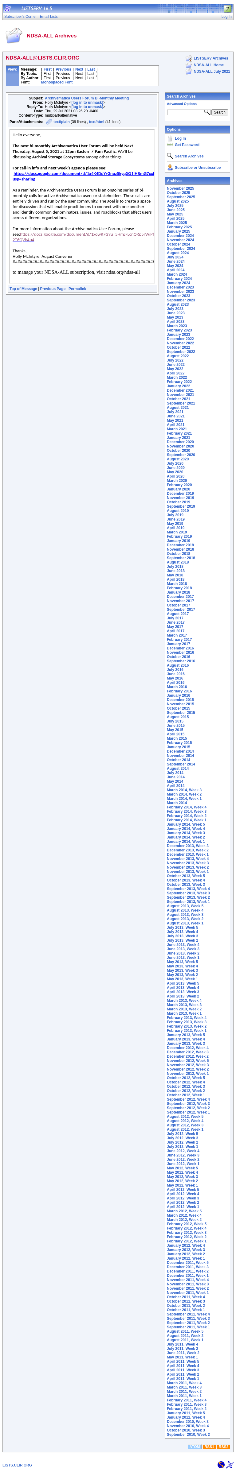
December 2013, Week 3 (188, 846)
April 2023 (175, 322)
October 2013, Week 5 (186, 876)
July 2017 (175, 618)
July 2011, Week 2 (182, 1348)
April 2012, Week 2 (183, 1202)
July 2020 (175, 463)
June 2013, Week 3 (183, 949)
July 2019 (175, 515)
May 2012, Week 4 (182, 1172)
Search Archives (181, 96)
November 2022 (180, 343)
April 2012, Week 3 (183, 1198)
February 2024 (179, 279)
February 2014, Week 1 (186, 820)
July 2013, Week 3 (182, 936)
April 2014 (175, 786)
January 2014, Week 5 (186, 824)
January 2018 (178, 592)
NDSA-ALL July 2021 (212, 71)
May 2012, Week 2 (182, 1181)
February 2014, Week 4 (186, 807)
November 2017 (180, 601)
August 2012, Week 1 (185, 1129)
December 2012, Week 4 (188, 1048)
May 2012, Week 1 (182, 1185)
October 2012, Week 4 (186, 1082)
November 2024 (180, 240)
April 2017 (175, 631)
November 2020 (180, 446)
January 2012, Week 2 (186, 1254)
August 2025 (178, 201)
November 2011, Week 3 (188, 1284)
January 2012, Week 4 (186, 1245)
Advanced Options (182, 104)
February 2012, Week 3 (186, 1232)
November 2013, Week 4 (188, 859)
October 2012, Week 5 (186, 1078)
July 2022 (175, 360)
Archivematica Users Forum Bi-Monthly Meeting (87, 98)
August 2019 (178, 511)
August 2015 (178, 717)
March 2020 (177, 480)
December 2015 (180, 700)
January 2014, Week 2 (186, 837)
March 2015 (177, 738)
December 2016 (180, 648)
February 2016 (179, 691)
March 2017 (177, 635)
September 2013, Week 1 (188, 902)
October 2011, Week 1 (186, 1310)
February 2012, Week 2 (186, 1237)
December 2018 (180, 545)
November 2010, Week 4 (188, 1426)
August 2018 (178, 562)
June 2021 (176, 416)
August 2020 (178, 459)
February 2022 (179, 382)
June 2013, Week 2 (183, 953)
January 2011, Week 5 (186, 1413)
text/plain (61, 122)
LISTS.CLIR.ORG (17, 1465)
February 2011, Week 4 (186, 1400)
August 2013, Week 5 (185, 906)
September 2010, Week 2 (188, 1434)
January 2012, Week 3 (186, 1250)
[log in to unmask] (87, 102)
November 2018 (180, 549)
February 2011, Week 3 (186, 1404)
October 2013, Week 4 (186, 880)
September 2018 (181, 558)
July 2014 (175, 773)
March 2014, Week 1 (184, 798)
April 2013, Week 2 (183, 996)
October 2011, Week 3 (186, 1301)
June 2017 (176, 622)
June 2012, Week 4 (183, 1151)
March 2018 (177, 584)
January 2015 (178, 747)
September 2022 (181, 352)
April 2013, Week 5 (183, 983)
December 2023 (180, 287)
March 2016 (177, 687)
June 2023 (176, 313)
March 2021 (177, 429)
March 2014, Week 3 (184, 790)
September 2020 (181, 455)
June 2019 (176, 519)
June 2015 (176, 725)
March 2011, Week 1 (184, 1396)
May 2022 (175, 369)
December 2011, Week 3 (188, 1267)
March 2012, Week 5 (184, 1211)
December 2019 (180, 493)
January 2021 (178, 438)
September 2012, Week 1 (188, 1112)
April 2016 (175, 682)
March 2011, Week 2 (184, 1391)
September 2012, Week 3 (188, 1104)
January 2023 (178, 334)
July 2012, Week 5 (182, 1134)
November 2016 (180, 652)
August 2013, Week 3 (185, 914)
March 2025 (177, 223)
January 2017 (178, 644)
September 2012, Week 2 (188, 1108)
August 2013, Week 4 (185, 910)
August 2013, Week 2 (185, 919)
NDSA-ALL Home (209, 65)
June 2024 (176, 261)
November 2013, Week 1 (188, 872)
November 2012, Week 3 (188, 1065)
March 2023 (177, 326)
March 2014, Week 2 (184, 794)
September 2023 (181, 300)
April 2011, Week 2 (183, 1374)
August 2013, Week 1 (185, 923)
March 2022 (177, 377)
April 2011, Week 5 (183, 1361)
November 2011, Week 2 (188, 1288)
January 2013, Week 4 (186, 1039)
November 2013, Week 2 (188, 867)
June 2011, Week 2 (183, 1353)
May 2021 (175, 420)
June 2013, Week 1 (183, 957)
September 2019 (181, 506)
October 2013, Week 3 (186, 884)
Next (79, 69)
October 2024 (178, 244)
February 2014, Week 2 (186, 816)
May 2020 (175, 472)
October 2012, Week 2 (186, 1091)
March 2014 (177, 803)
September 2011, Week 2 (188, 1323)
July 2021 (175, 412)
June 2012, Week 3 (183, 1155)
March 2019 (177, 532)
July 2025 (175, 205)
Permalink (77, 289)
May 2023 (175, 317)
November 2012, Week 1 (188, 1073)
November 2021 (180, 395)
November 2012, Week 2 (188, 1069)
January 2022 (178, 386)
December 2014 (180, 751)
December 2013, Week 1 (188, 854)
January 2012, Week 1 (186, 1258)
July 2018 (175, 566)
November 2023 (180, 291)
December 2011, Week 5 (188, 1263)
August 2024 (178, 253)
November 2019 (180, 498)
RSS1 (209, 1447)
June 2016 (176, 674)
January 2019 (178, 541)
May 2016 (175, 678)
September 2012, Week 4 (188, 1099)
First (48, 69)
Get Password (187, 145)
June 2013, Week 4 (183, 945)
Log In (180, 138)
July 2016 (175, 670)
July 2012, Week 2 (182, 1142)
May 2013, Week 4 (182, 966)
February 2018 (179, 588)
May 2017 (175, 627)
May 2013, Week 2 (182, 975)
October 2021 (178, 399)
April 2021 (175, 425)
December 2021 (180, 390)
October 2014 (178, 760)
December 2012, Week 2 (188, 1056)
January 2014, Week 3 (186, 833)
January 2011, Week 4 (186, 1417)
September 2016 (181, 661)
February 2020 (179, 485)
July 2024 (175, 257)
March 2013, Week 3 (184, 1005)
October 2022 (178, 347)
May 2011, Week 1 (182, 1357)
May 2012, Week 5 (182, 1168)
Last (91, 69)
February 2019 (179, 536)
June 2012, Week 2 (183, 1159)
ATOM (194, 1447)
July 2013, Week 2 (182, 940)
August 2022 (178, 356)
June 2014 (176, 777)
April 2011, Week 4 (183, 1366)
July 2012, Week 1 (182, 1147)
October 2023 (178, 296)
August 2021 (178, 407)
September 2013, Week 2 (188, 897)
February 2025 (179, 227)
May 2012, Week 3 (182, 1177)
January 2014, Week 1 (186, 841)
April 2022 (175, 373)
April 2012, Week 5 (183, 1189)
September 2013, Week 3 (188, 893)
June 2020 (176, 468)
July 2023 (175, 309)
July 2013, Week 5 (182, 927)
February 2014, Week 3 (186, 811)
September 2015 (181, 713)
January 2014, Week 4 (186, 829)
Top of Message (23, 289)
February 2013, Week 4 (186, 1018)
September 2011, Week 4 (188, 1314)
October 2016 (178, 657)
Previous (63, 69)
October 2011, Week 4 (186, 1297)
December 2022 (180, 339)
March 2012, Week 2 (184, 1220)
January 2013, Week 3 (186, 1043)
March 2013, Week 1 (184, 1013)
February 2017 (179, 639)
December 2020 (180, 442)
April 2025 (175, 218)
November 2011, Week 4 (188, 1280)
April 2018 (175, 579)
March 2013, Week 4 (184, 1000)
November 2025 (180, 188)
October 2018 (178, 554)
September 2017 (181, 609)
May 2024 (175, 266)
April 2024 (175, 270)
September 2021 (181, 403)
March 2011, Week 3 (184, 1387)
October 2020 (178, 450)
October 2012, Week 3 (186, 1086)
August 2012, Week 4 (185, 1121)
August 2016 (178, 665)
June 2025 (176, 210)
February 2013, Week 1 (186, 1030)
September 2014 (181, 764)
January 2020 (178, 489)
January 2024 (178, 283)
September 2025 (181, 197)
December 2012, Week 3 (188, 1052)
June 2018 (176, 571)
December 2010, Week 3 (188, 1422)
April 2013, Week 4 (183, 988)
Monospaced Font (57, 82)
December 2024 (180, 236)
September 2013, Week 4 (188, 889)
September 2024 (181, 248)
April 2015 (175, 734)
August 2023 (178, 304)
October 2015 (178, 708)
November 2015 (180, 704)
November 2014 (180, 755)
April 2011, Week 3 (183, 1370)
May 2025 (175, 214)
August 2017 (178, 614)
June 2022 (176, 364)
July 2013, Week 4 (182, 932)
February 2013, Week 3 (186, 1022)
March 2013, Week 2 (184, 1009)
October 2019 (178, 502)
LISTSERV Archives (211, 58)
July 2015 (175, 721)
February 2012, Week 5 (186, 1224)
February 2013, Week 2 (186, 1026)
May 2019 (175, 523)
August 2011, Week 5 (185, 1331)
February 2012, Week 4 (186, 1228)
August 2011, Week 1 (185, 1340)
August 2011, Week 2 (185, 1336)
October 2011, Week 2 (186, 1305)
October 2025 (178, 193)
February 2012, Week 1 (186, 1241)
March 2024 (177, 274)
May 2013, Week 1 (182, 979)
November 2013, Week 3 (188, 863)
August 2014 (178, 768)
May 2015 (175, 730)
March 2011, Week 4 (184, 1383)
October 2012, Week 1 (186, 1095)
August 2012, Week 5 (185, 1116)
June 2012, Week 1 (183, 1164)
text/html (96, 122)
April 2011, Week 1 (183, 1379)
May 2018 (175, 575)
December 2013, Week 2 (188, 850)
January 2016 (178, 695)
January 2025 (178, 231)
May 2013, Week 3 (182, 970)
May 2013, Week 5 (182, 962)
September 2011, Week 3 (188, 1318)
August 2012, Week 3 (185, 1125)
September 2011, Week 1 (188, 1327)
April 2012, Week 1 (183, 1207)
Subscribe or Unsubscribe (198, 167)
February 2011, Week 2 (186, 1409)
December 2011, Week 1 (188, 1275)
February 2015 (179, 743)
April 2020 (175, 476)
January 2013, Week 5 (186, 1035)
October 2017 (178, 605)
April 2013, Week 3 (183, 992)
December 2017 (180, 597)
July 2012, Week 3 (182, 1138)
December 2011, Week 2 (188, 1271)
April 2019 (175, 528)
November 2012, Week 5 (188, 1061)
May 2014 (175, 781)
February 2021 (179, 433)
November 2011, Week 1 (188, 1293)
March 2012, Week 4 (184, 1215)
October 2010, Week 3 (186, 1430)
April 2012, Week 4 (183, 1194)
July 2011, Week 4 (182, 1344)
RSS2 (223, 1447)
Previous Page (53, 289)
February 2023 (179, 330)
